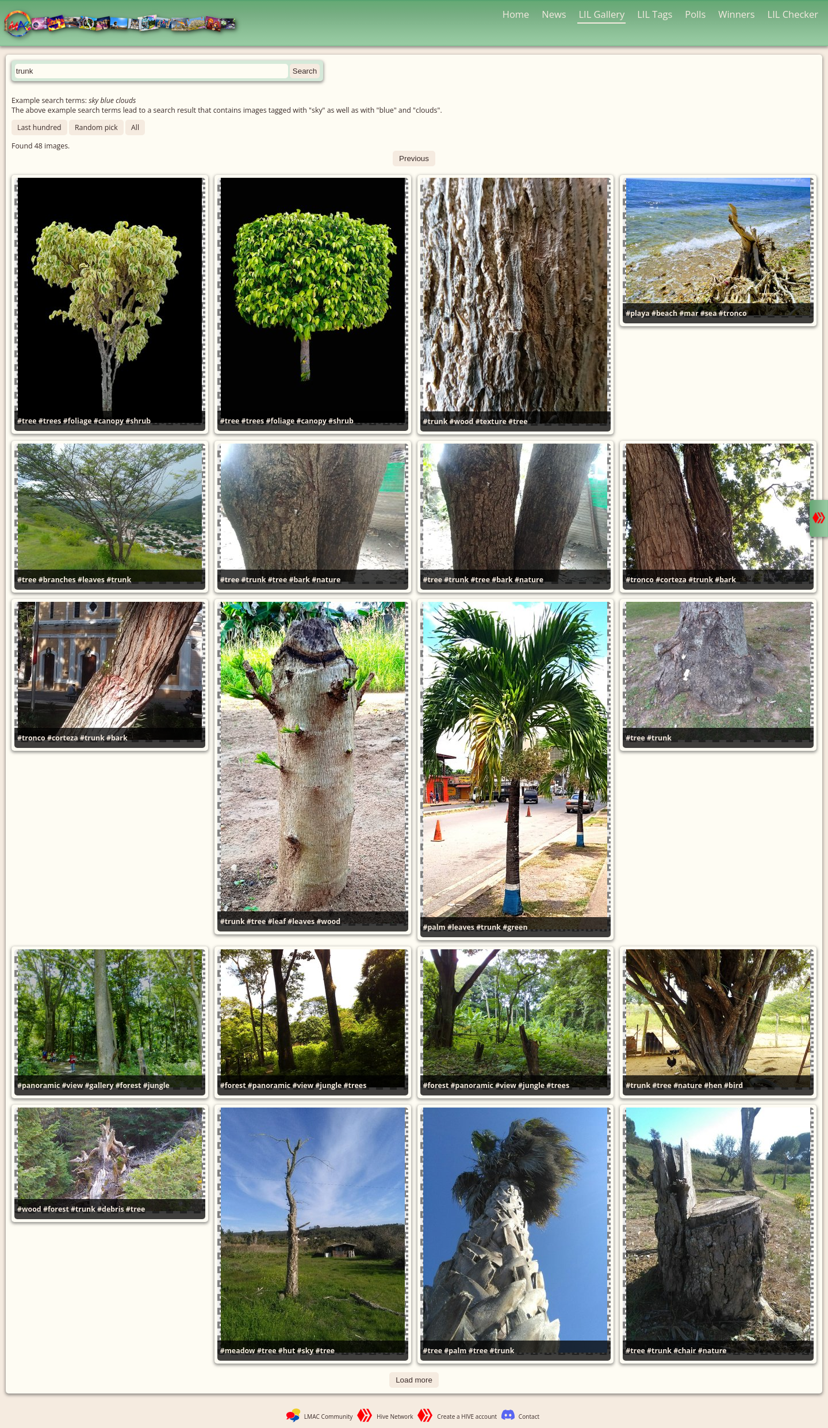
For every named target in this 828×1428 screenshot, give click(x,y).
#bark (299, 580)
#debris (110, 1209)
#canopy (109, 421)
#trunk (435, 421)
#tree (27, 421)
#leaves (91, 580)
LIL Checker (793, 14)
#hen (713, 1085)
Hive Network (395, 1416)
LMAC (125, 24)
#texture (491, 421)
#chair (684, 1351)
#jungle (156, 1085)
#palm (434, 927)
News (554, 14)
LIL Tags (654, 14)
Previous (414, 158)
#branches (57, 580)
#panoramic (38, 1085)
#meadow (237, 1351)
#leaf (277, 921)
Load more (414, 1380)
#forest (128, 1085)
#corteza (671, 580)
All (135, 127)
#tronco (733, 313)
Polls (695, 14)
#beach (664, 313)
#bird (733, 1085)
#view (72, 1085)
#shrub (138, 421)
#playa (638, 313)
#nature (326, 580)
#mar (688, 313)
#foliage (77, 421)
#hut (287, 1351)
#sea (708, 313)
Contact (529, 1416)
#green (515, 927)
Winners (736, 14)
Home (516, 14)
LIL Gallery (601, 14)
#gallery (99, 1085)
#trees (50, 421)
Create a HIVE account (467, 1416)
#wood (462, 421)
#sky (305, 1351)
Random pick (96, 127)
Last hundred (39, 127)
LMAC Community (328, 1416)
